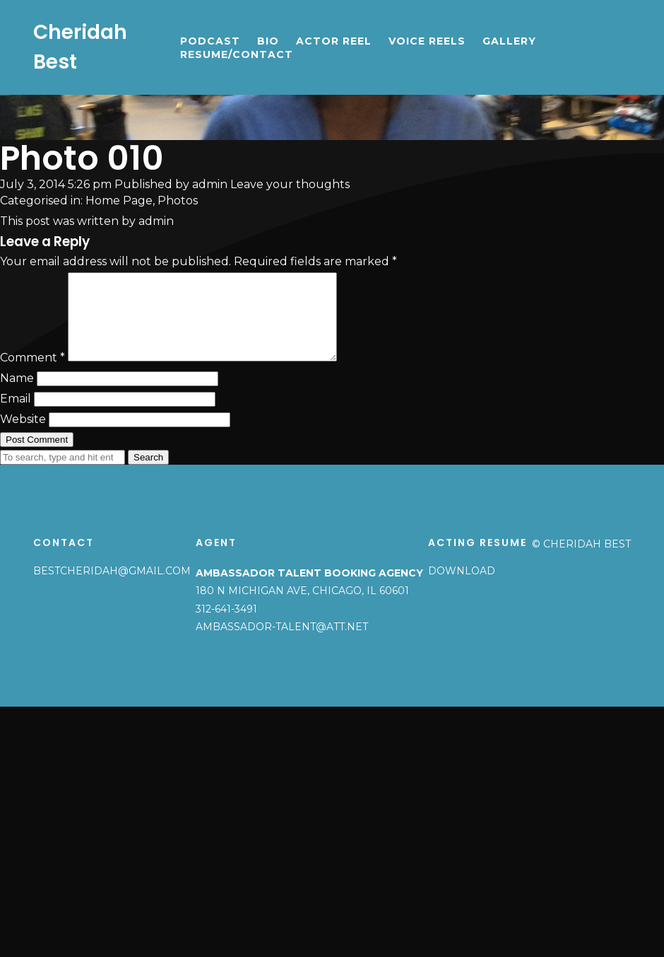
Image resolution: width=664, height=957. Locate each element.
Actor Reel (334, 41)
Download (461, 587)
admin (209, 184)
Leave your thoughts (290, 184)
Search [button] (148, 474)
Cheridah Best (80, 47)
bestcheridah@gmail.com (112, 587)
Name (17, 395)
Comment (32, 374)
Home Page (119, 200)
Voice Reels (427, 41)
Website (23, 436)
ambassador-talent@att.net (282, 643)
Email (15, 415)
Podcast (210, 41)
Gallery (509, 41)
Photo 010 (82, 158)
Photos (178, 200)
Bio (268, 41)
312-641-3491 (226, 626)
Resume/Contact (236, 54)
